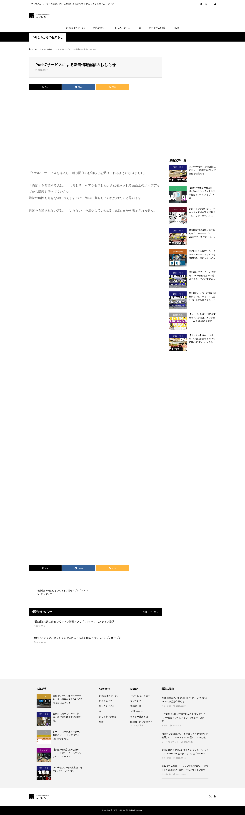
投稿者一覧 (135, 706)
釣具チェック (100, 27)
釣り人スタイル (122, 27)
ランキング (135, 701)
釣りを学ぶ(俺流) (157, 27)
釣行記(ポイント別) (75, 27)
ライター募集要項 (139, 716)
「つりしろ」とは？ (140, 695)
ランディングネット (170, 742)
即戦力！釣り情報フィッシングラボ (141, 724)
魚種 (177, 27)
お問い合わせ (136, 711)
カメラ (164, 726)
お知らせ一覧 (149, 612)
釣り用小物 (166, 774)
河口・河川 (166, 706)
